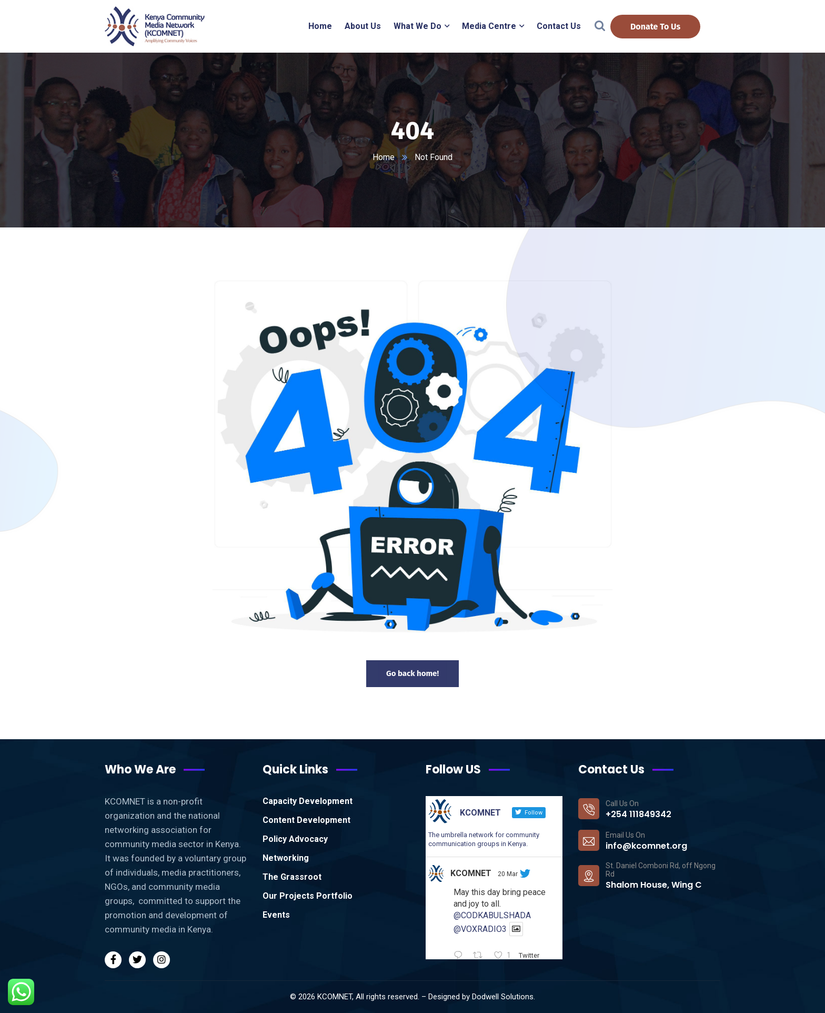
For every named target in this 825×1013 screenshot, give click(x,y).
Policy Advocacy (295, 839)
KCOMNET (470, 873)
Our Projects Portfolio (308, 896)
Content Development (306, 820)
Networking (286, 858)
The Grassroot (292, 877)
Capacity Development (308, 801)
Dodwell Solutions (503, 996)
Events (276, 915)
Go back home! (412, 673)
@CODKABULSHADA (492, 915)
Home (384, 157)
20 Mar (508, 874)
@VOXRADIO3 (480, 929)
